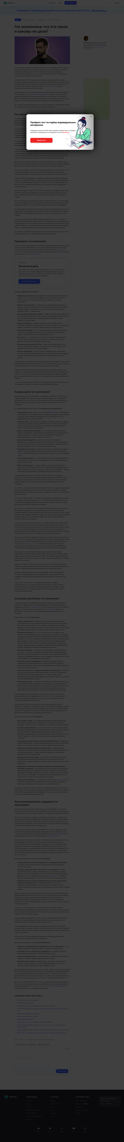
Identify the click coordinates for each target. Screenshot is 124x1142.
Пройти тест (41, 140)
